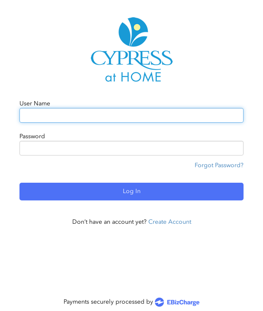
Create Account (169, 221)
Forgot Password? (219, 165)
